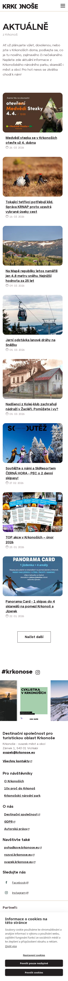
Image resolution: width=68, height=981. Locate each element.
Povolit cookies (34, 972)
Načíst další (34, 637)
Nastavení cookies (34, 955)
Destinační (22, 814)
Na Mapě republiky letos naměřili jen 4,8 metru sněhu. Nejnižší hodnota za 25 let (31, 276)
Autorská (16, 828)
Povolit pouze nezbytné (34, 963)
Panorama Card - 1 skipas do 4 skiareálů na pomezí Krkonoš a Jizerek (30, 606)
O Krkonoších (14, 781)
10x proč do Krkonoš (19, 788)
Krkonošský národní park (22, 795)
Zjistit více (11, 946)
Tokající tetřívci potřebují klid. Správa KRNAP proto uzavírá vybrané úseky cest (29, 207)
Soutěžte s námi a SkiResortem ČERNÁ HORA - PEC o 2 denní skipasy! (31, 473)
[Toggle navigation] (61, 5)
